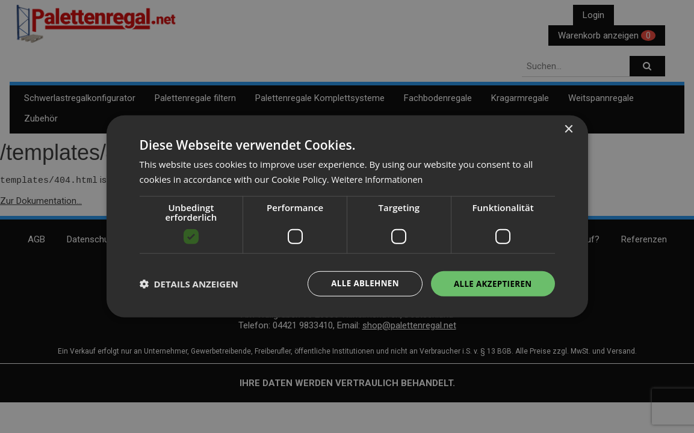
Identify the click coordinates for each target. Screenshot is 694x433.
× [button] (568, 129)
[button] (189, 283)
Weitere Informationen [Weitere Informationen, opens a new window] (379, 179)
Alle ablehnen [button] (359, 283)
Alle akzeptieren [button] (490, 283)
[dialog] (347, 217)
